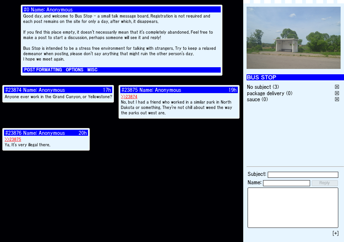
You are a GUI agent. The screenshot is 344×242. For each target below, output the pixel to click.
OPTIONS (74, 70)
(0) (289, 93)
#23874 (13, 89)
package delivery (266, 93)
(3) (276, 86)
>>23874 (129, 96)
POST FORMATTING (43, 70)
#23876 (13, 132)
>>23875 (13, 139)
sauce (253, 99)
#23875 (130, 89)
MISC (92, 70)
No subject (260, 86)
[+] (336, 233)
